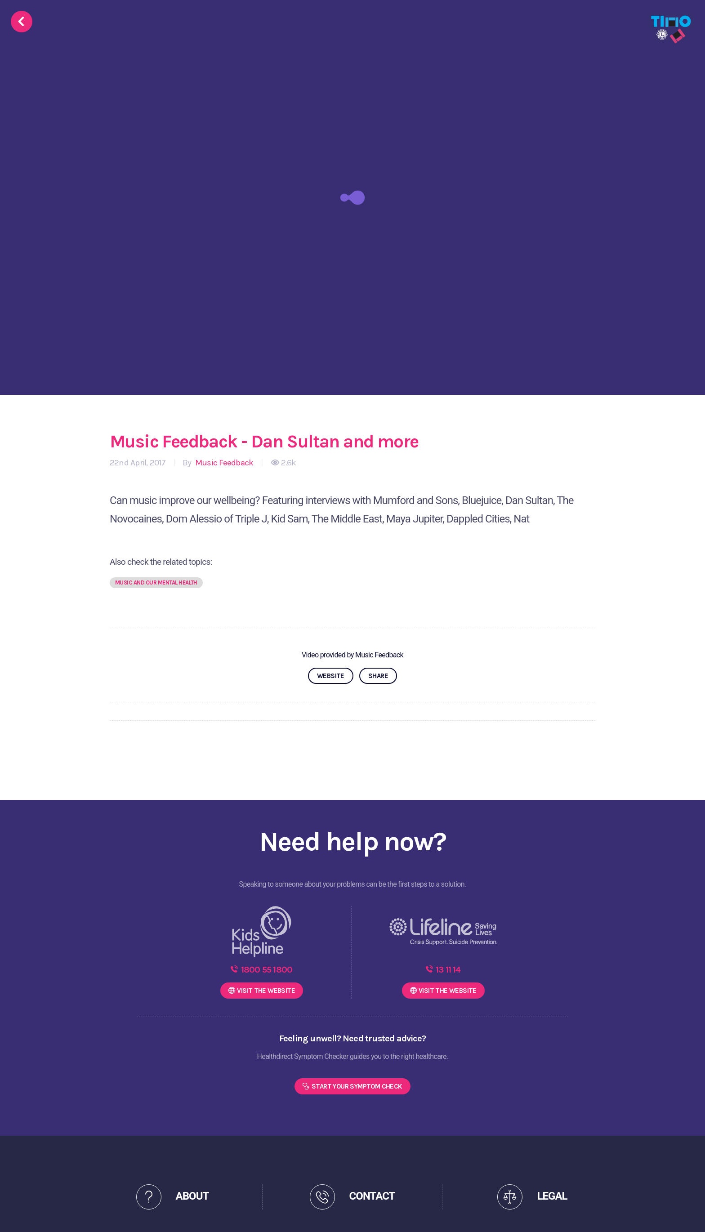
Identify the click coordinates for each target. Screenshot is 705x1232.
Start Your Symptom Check (357, 1086)
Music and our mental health (156, 582)
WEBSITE (330, 676)
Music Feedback (223, 463)
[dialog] (688, 1214)
